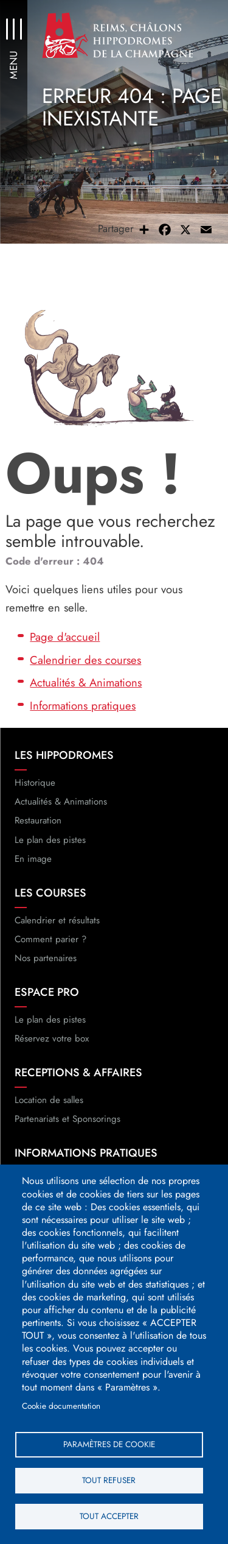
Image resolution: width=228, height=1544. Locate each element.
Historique (35, 782)
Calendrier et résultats (57, 920)
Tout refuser (109, 1480)
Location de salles (49, 1100)
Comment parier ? (50, 939)
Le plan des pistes (50, 840)
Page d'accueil (65, 637)
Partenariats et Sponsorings (67, 1119)
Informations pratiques (83, 705)
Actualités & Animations (86, 682)
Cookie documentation (61, 1406)
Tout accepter (109, 1516)
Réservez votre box (52, 1038)
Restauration (38, 820)
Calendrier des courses (85, 660)
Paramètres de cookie (109, 1444)
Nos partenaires (46, 958)
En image (33, 858)
